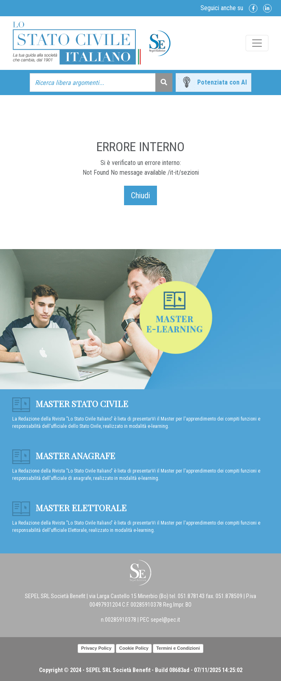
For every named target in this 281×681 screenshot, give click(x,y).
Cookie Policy (133, 648)
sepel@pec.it (165, 619)
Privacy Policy (96, 648)
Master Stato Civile (70, 403)
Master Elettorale (69, 507)
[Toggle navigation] (257, 43)
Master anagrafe (63, 455)
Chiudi (140, 195)
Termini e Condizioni (178, 648)
